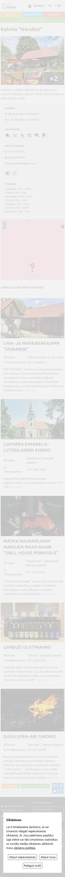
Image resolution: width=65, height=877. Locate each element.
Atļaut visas (48, 857)
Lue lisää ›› (30, 390)
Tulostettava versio (35, 786)
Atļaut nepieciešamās (22, 857)
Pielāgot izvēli (32, 865)
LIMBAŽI (54, 14)
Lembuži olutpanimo (27, 647)
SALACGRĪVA (32, 14)
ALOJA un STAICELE (32, 20)
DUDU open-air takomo (29, 736)
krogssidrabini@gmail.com (22, 163)
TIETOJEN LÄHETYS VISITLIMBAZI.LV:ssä (12, 808)
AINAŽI (11, 14)
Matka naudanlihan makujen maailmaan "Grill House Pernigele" (30, 547)
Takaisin (9, 786)
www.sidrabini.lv (16, 157)
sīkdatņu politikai (24, 847)
